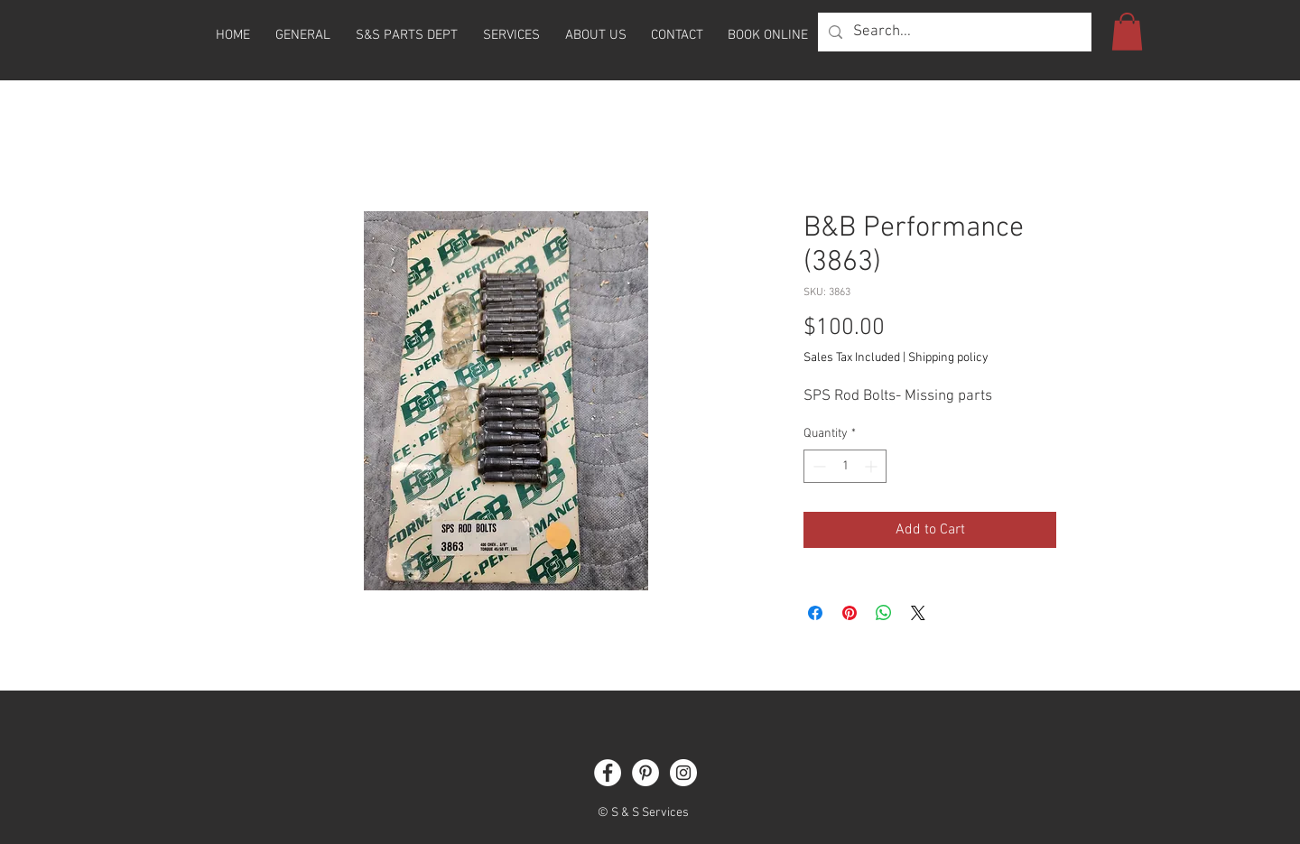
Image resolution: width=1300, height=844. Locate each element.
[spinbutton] (845, 466)
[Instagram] (683, 772)
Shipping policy (948, 358)
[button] (1127, 32)
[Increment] (872, 466)
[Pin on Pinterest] (849, 613)
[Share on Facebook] (815, 613)
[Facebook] (607, 772)
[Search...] (953, 32)
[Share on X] (918, 613)
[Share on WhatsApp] (884, 613)
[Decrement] (817, 466)
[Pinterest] (645, 772)
